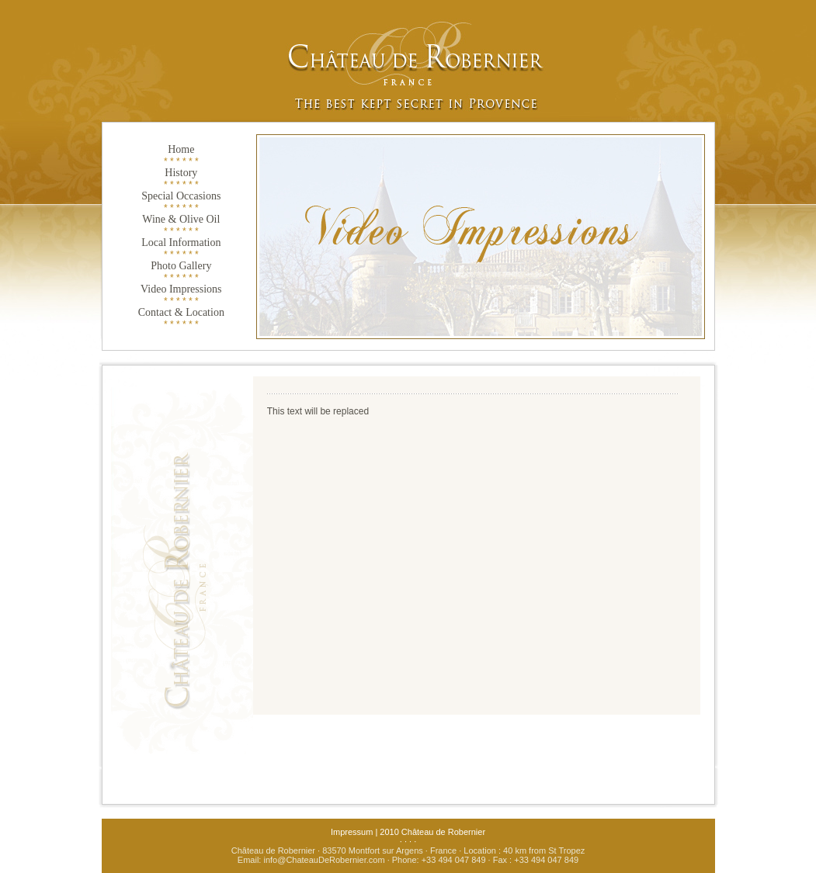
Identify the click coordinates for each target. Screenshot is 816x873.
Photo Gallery (181, 266)
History (181, 172)
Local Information (180, 242)
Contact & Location (181, 312)
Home (181, 149)
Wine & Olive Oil (181, 219)
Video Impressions (181, 289)
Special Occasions (180, 196)
